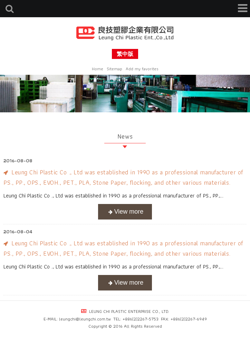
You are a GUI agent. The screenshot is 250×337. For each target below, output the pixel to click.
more (125, 211)
